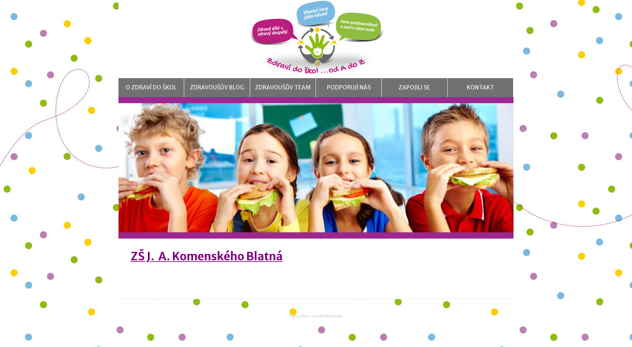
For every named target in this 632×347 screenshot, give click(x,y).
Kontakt (480, 94)
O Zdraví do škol (151, 94)
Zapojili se (414, 94)
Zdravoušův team (283, 94)
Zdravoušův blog (217, 94)
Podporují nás (348, 94)
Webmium (330, 330)
